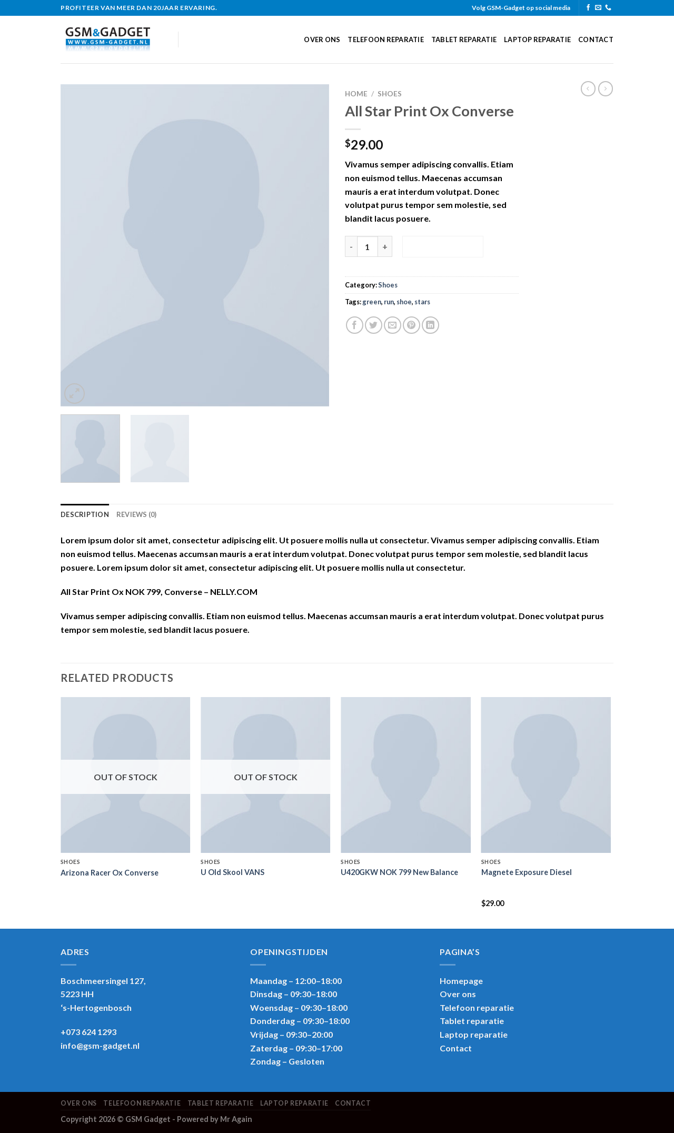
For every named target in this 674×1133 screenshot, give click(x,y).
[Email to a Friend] (392, 325)
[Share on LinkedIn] (430, 325)
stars (422, 301)
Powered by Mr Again (214, 1119)
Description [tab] (85, 514)
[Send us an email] (598, 8)
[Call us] (608, 8)
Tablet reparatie (464, 39)
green (371, 301)
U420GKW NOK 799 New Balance (399, 872)
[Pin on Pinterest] (411, 325)
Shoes (390, 94)
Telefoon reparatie (386, 39)
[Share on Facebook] (354, 325)
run (389, 301)
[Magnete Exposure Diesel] (546, 775)
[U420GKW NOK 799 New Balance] (406, 775)
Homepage (461, 981)
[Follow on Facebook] (588, 8)
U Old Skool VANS (232, 872)
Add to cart (442, 246)
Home (356, 94)
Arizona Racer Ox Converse (109, 872)
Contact (595, 39)
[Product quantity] (367, 246)
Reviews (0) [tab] (136, 514)
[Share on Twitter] (373, 325)
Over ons (322, 39)
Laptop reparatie (537, 39)
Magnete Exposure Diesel (526, 872)
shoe (404, 301)
